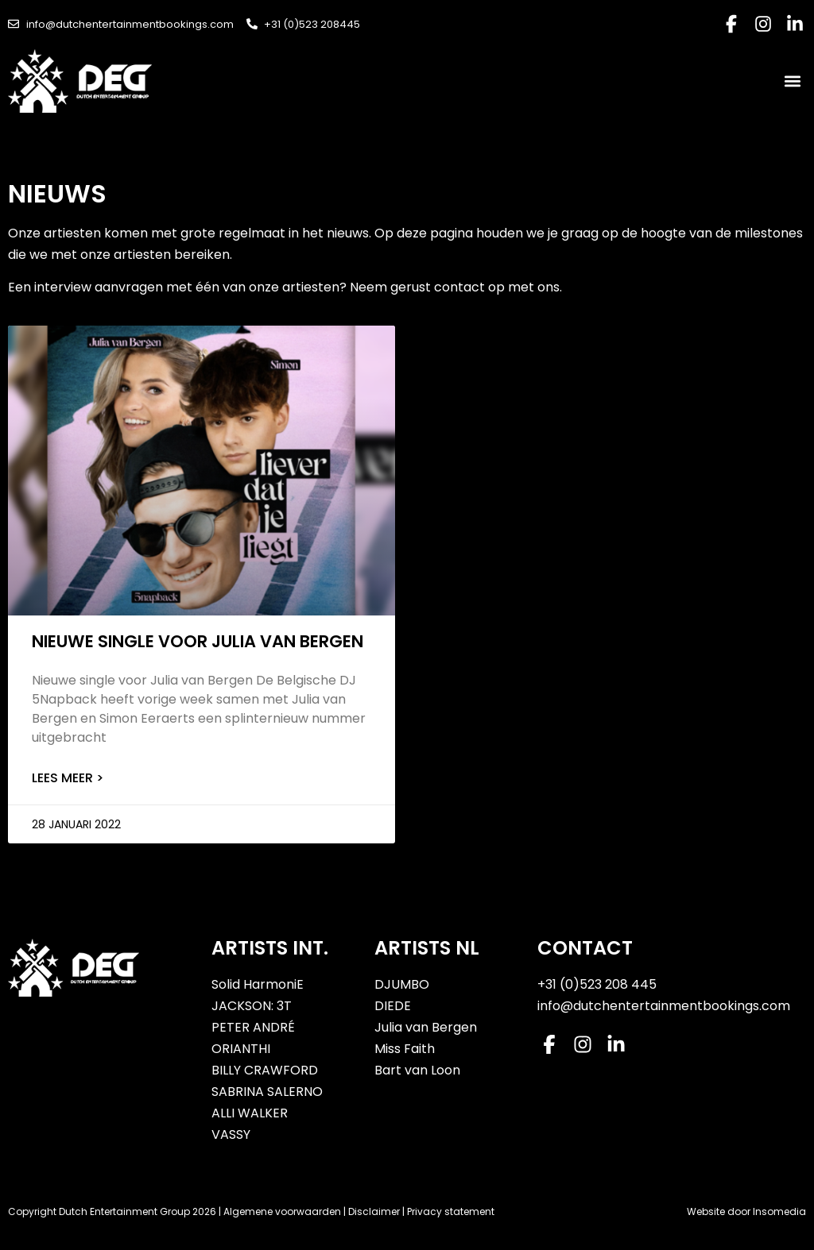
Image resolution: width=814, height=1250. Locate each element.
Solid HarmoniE (257, 984)
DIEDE (392, 1006)
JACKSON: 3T (251, 1006)
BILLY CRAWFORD (264, 1070)
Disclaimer (374, 1211)
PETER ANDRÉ (253, 1027)
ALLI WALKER (249, 1113)
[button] (793, 81)
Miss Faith (404, 1049)
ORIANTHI (240, 1049)
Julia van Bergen (425, 1027)
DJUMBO (401, 984)
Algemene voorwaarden (282, 1211)
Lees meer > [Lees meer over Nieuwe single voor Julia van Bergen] (67, 778)
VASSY (230, 1134)
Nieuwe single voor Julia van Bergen (197, 641)
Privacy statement (450, 1211)
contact (461, 287)
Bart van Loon (417, 1070)
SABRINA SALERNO (267, 1091)
